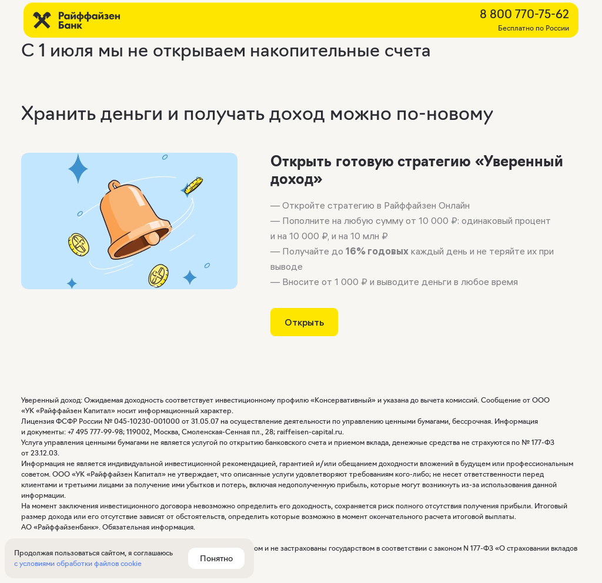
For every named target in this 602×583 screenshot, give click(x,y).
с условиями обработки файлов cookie (78, 563)
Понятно (216, 558)
